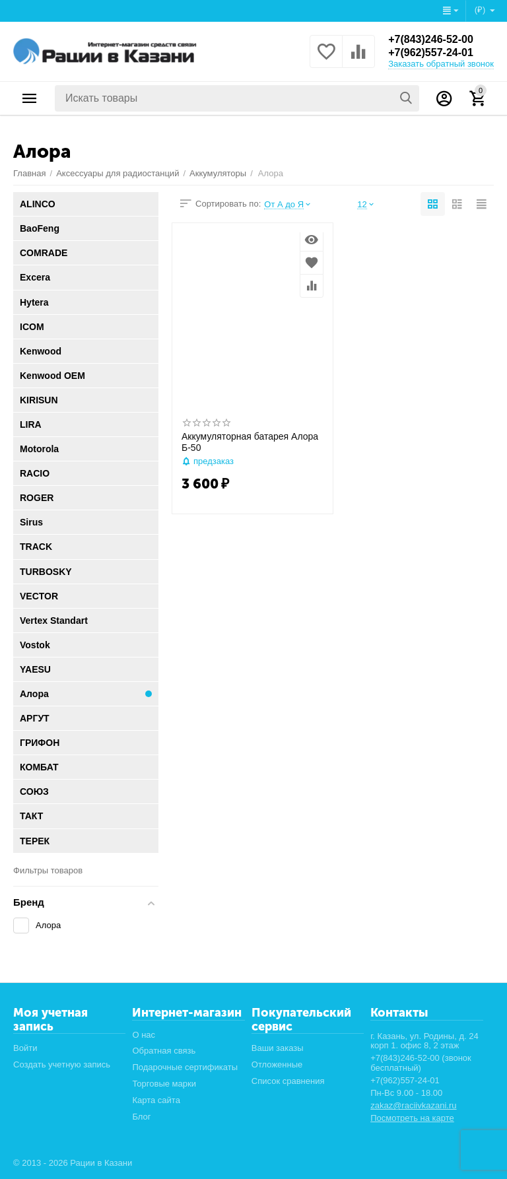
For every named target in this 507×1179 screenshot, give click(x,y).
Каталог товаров (29, 98)
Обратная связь (163, 1051)
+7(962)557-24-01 (430, 52)
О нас (143, 1035)
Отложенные (277, 1064)
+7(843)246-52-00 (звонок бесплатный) (420, 1063)
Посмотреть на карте (412, 1118)
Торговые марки (164, 1084)
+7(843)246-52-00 (430, 39)
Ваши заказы (278, 1048)
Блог (141, 1117)
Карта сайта (156, 1100)
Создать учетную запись (61, 1064)
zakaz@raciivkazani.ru (413, 1105)
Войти (25, 1048)
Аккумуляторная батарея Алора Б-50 (250, 442)
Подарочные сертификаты (185, 1067)
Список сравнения (288, 1081)
